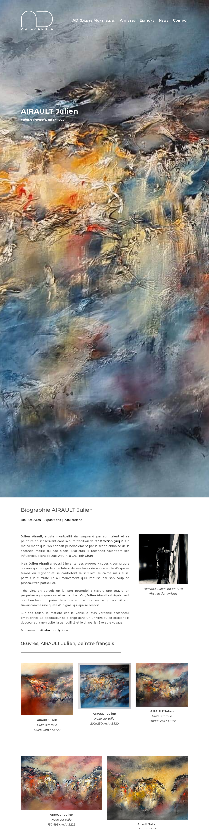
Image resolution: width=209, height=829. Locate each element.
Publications (73, 520)
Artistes (127, 20)
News (163, 20)
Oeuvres (34, 520)
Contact (180, 20)
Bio (23, 520)
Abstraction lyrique (54, 630)
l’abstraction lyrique (108, 541)
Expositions (52, 520)
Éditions (147, 20)
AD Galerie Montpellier (93, 20)
